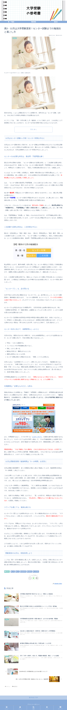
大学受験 (36, 571)
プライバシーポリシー (33, 704)
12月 (12, 571)
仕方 (17, 571)
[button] (37, 578)
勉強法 (7, 571)
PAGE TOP (33, 697)
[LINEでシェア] (33, 578)
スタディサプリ (37, 437)
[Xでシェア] (29, 578)
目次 (31, 129)
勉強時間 (23, 571)
